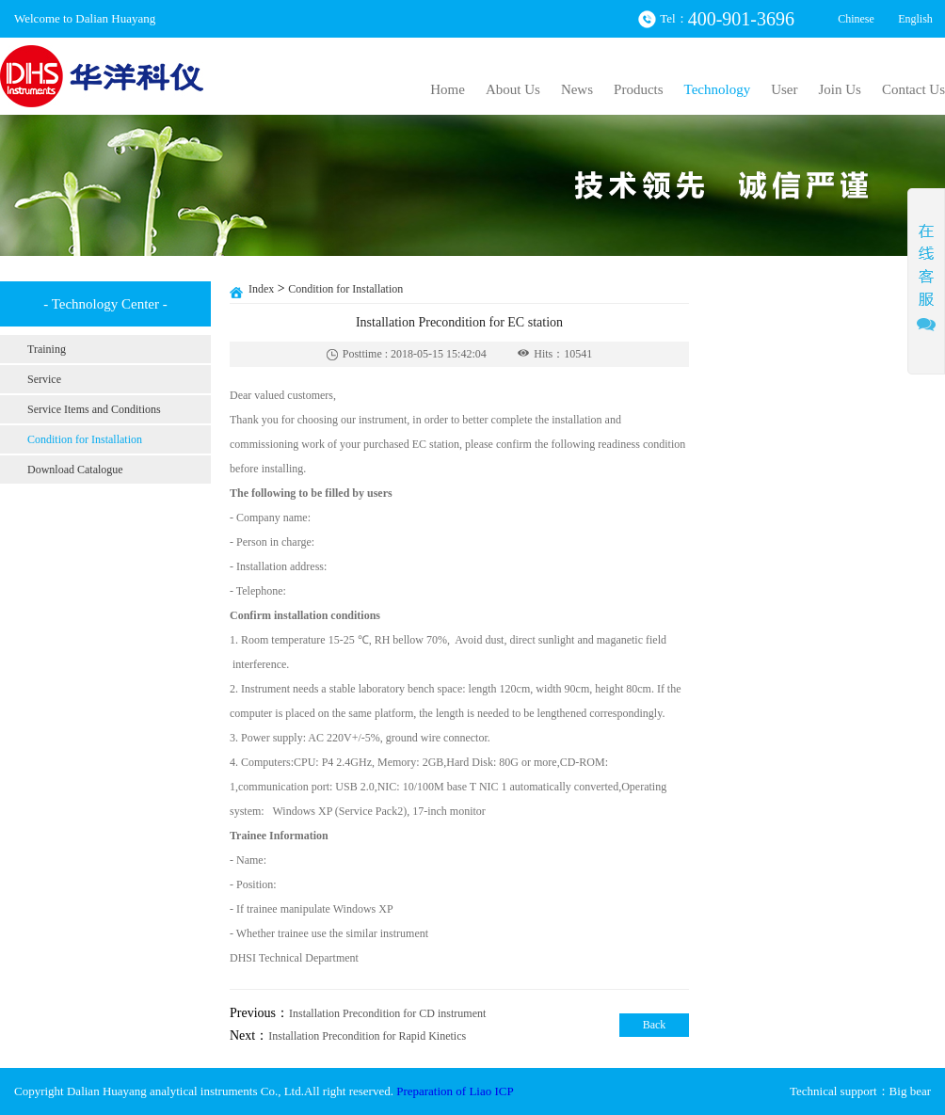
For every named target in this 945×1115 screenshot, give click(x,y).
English (915, 18)
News (577, 89)
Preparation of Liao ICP (455, 1091)
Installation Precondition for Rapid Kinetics (367, 1036)
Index (261, 288)
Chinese (856, 18)
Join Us (839, 89)
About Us (513, 89)
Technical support (833, 1091)
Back (654, 1024)
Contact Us (913, 89)
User (784, 89)
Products (639, 89)
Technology (717, 89)
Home (447, 89)
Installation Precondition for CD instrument (387, 1013)
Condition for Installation (345, 288)
